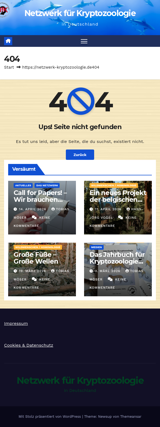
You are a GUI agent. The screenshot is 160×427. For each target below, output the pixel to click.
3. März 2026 (108, 271)
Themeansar (130, 416)
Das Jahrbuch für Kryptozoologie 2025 (117, 261)
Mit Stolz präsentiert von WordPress (50, 416)
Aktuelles (23, 185)
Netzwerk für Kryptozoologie (80, 13)
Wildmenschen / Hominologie (113, 185)
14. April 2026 (33, 209)
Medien (96, 247)
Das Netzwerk (47, 185)
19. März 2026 (33, 271)
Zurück (79, 154)
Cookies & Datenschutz (28, 345)
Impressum (16, 323)
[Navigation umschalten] (84, 41)
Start (9, 67)
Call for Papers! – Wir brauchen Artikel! (40, 199)
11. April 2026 (109, 209)
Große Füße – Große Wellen (36, 258)
